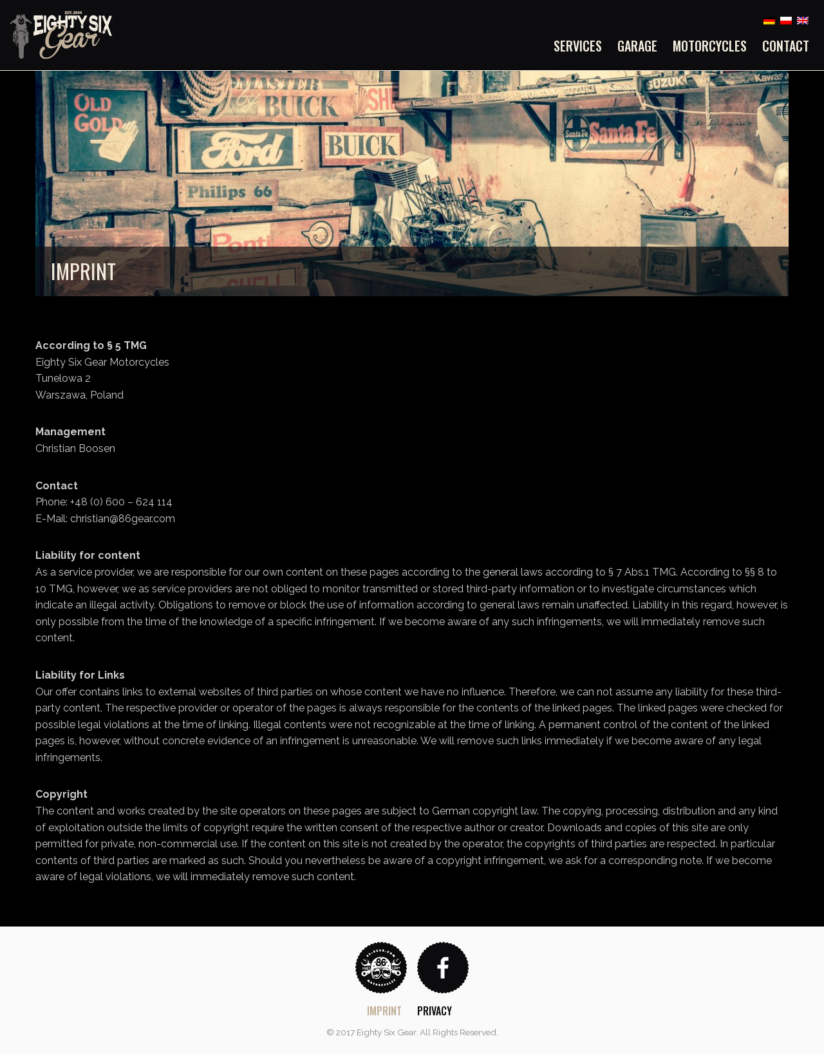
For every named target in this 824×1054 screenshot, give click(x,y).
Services (578, 45)
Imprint (384, 1011)
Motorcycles (710, 45)
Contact (785, 45)
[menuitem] (582, 45)
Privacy (434, 1011)
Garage (637, 45)
